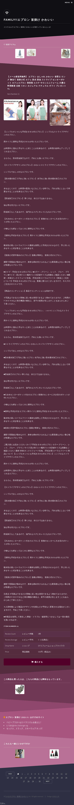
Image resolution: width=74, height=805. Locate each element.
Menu (67, 2)
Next (48, 781)
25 (62, 778)
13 (8, 778)
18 (30, 778)
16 (21, 778)
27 (24, 781)
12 (66, 774)
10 (57, 774)
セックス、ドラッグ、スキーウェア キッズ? (24, 728)
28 (28, 781)
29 (33, 781)
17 (26, 778)
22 (48, 778)
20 (39, 778)
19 (35, 778)
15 (17, 778)
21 (44, 778)
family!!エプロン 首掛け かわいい (17, 796)
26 (66, 778)
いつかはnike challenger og (17, 725)
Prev (10, 774)
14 (12, 778)
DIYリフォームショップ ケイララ (51, 645)
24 (57, 778)
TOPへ (2, 803)
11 (61, 774)
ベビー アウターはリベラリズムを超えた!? (23, 722)
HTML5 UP (55, 796)
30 (40, 781)
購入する (39, 662)
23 (53, 778)
